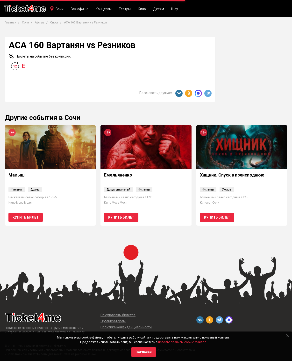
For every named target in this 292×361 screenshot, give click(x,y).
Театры (125, 9)
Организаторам (113, 321)
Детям (158, 9)
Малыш (16, 174)
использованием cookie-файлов (182, 342)
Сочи (60, 9)
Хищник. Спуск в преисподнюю (232, 174)
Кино (142, 9)
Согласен (143, 352)
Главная (10, 22)
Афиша (39, 22)
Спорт (54, 22)
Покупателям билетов (117, 315)
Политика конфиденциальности (126, 327)
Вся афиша (79, 9)
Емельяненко (118, 174)
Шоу (174, 9)
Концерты (104, 9)
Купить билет (26, 217)
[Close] (287, 335)
